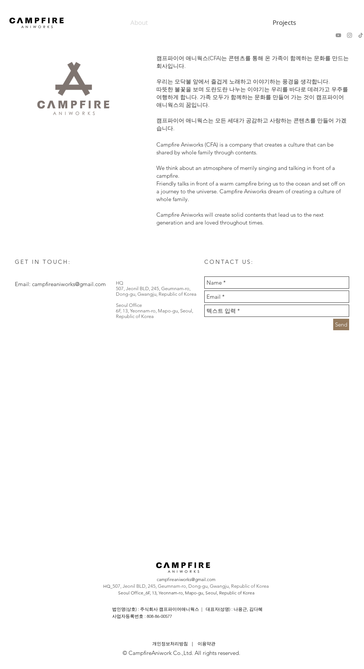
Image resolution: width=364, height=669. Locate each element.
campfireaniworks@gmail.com (69, 284)
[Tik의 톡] (360, 35)
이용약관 (206, 643)
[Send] (341, 324)
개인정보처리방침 (170, 643)
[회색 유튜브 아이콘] (338, 35)
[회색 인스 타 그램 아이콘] (349, 35)
